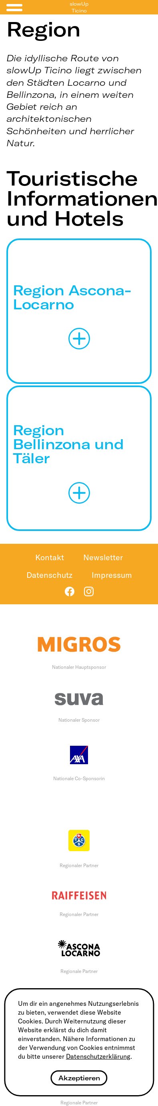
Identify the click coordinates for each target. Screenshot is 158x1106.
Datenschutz (49, 575)
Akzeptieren (79, 1078)
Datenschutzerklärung (98, 1056)
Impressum (112, 575)
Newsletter (103, 557)
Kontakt (49, 557)
